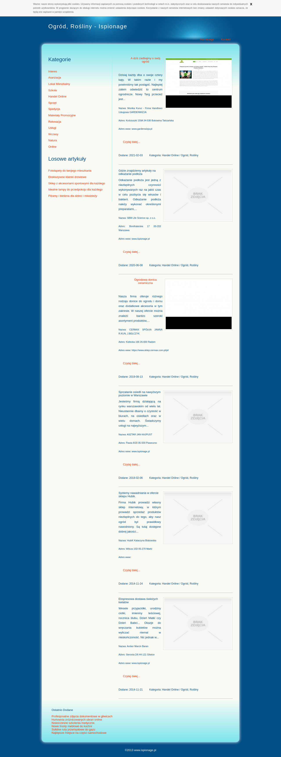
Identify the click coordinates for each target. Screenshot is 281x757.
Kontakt (226, 39)
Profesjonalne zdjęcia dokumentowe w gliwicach (82, 716)
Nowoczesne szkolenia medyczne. (73, 723)
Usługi (52, 127)
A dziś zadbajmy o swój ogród (145, 60)
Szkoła (52, 90)
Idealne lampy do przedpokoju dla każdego (75, 189)
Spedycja (54, 109)
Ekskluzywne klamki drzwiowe (67, 177)
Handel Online (57, 96)
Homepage (207, 39)
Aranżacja (54, 77)
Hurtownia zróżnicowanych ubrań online (77, 719)
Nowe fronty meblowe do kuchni (72, 726)
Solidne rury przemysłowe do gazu (73, 729)
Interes (52, 71)
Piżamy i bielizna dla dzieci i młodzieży (72, 195)
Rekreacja (54, 121)
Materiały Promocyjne (62, 115)
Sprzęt (52, 102)
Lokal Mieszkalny (59, 84)
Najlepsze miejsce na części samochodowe (79, 732)
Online (52, 146)
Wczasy (53, 134)
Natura (52, 140)
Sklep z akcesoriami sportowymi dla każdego (76, 183)
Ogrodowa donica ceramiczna (145, 281)
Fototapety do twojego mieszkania (70, 170)
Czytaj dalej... (131, 142)
